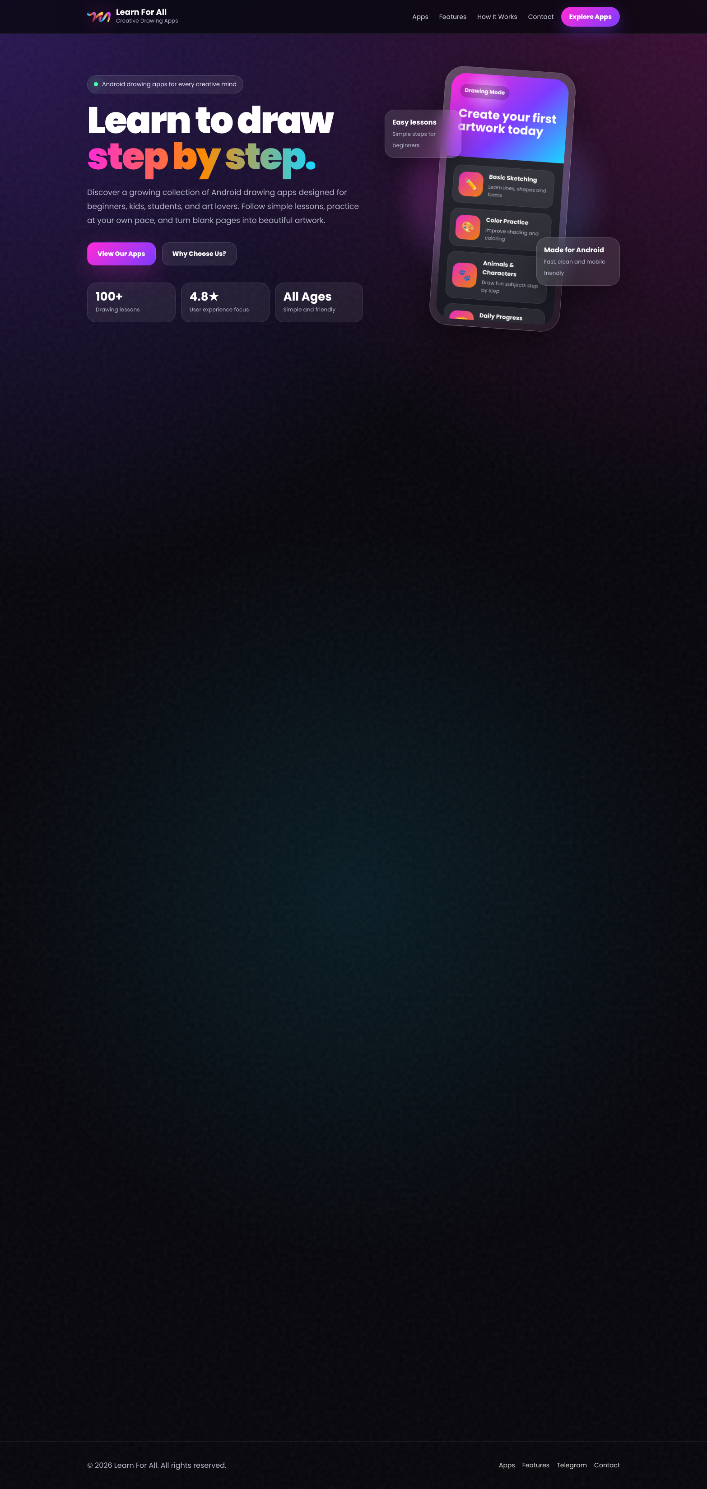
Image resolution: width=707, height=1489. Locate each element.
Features (452, 16)
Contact (541, 16)
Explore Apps (590, 16)
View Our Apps (121, 253)
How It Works (497, 16)
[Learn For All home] (246, 16)
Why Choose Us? (199, 253)
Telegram (572, 1465)
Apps (420, 16)
